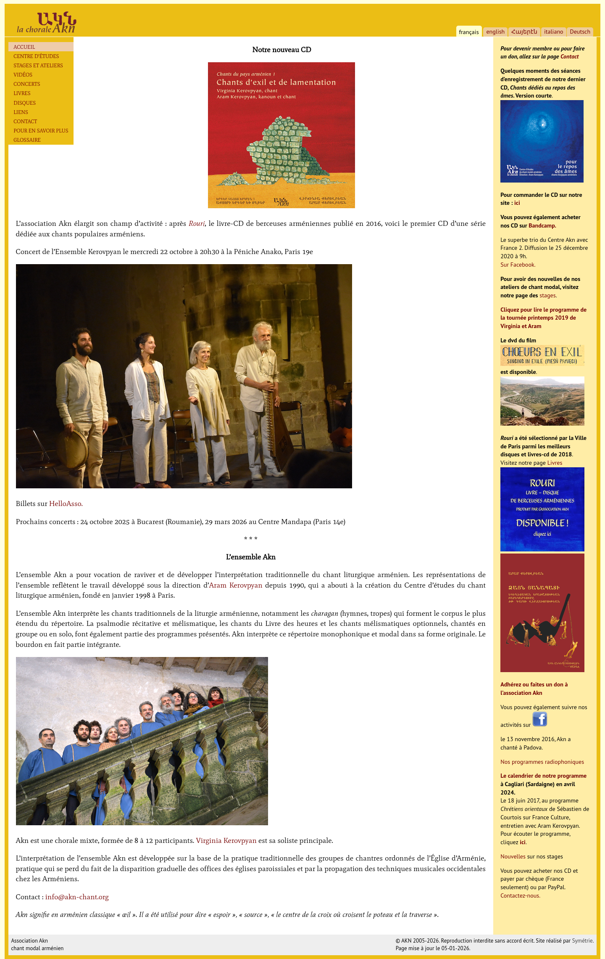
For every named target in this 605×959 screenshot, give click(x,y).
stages (547, 295)
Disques (24, 103)
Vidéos (22, 75)
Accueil (24, 47)
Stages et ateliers (38, 65)
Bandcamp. (542, 225)
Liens (20, 112)
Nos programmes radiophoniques (542, 762)
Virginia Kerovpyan (226, 840)
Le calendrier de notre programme (543, 775)
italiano (553, 31)
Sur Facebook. (518, 264)
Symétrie (582, 940)
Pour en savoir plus (40, 130)
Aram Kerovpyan (235, 585)
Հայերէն (524, 31)
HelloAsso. (66, 503)
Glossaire (27, 140)
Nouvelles (513, 856)
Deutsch (580, 31)
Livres (21, 93)
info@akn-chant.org (77, 896)
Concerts (26, 84)
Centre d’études (36, 56)
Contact (25, 121)
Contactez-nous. (520, 895)
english (495, 31)
